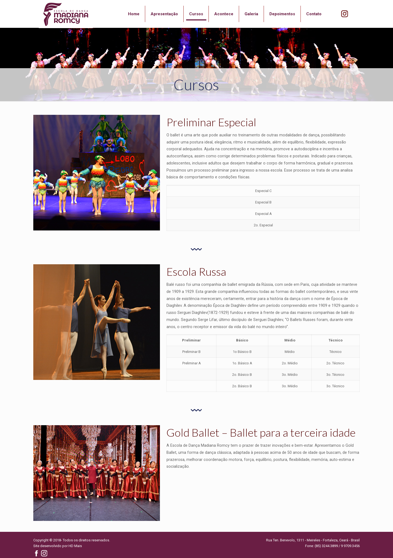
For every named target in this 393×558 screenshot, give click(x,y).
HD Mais (75, 546)
